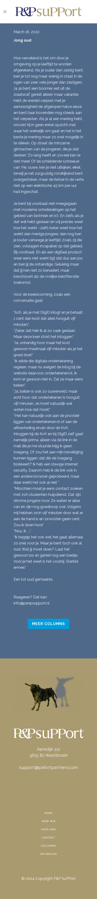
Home (48, 813)
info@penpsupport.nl (32, 603)
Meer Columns (48, 624)
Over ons (48, 829)
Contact (48, 837)
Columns (48, 845)
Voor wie (48, 821)
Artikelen (48, 854)
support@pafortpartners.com (48, 767)
